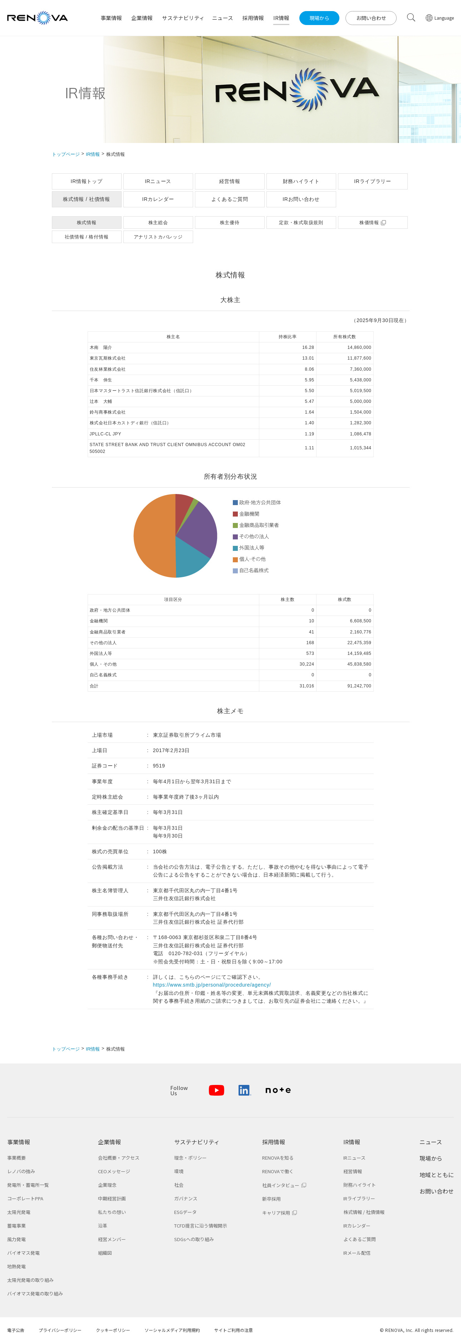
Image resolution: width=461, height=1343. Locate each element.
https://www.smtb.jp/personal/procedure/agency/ (212, 985)
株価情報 (369, 222)
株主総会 (158, 222)
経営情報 (229, 181)
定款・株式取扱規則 (301, 222)
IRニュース (158, 181)
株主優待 (230, 222)
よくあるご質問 (229, 199)
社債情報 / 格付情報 (87, 237)
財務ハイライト (301, 181)
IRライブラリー (372, 181)
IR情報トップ (87, 181)
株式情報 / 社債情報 (86, 199)
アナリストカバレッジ (158, 237)
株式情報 (87, 222)
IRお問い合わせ (301, 199)
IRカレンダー (158, 199)
